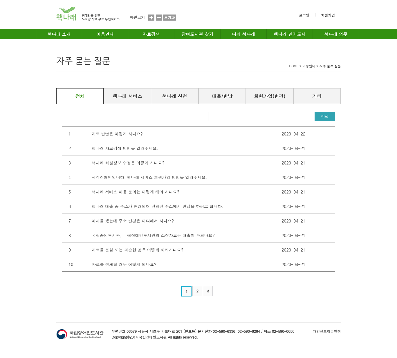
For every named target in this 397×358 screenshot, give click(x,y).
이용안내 (105, 34)
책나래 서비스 (127, 96)
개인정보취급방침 (327, 331)
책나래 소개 (59, 34)
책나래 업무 (335, 34)
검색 (325, 116)
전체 (80, 96)
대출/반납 (222, 96)
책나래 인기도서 (290, 34)
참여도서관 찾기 (197, 34)
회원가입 (328, 14)
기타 (317, 96)
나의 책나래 (243, 34)
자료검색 (151, 34)
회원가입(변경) (269, 96)
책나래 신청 (174, 96)
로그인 (304, 14)
